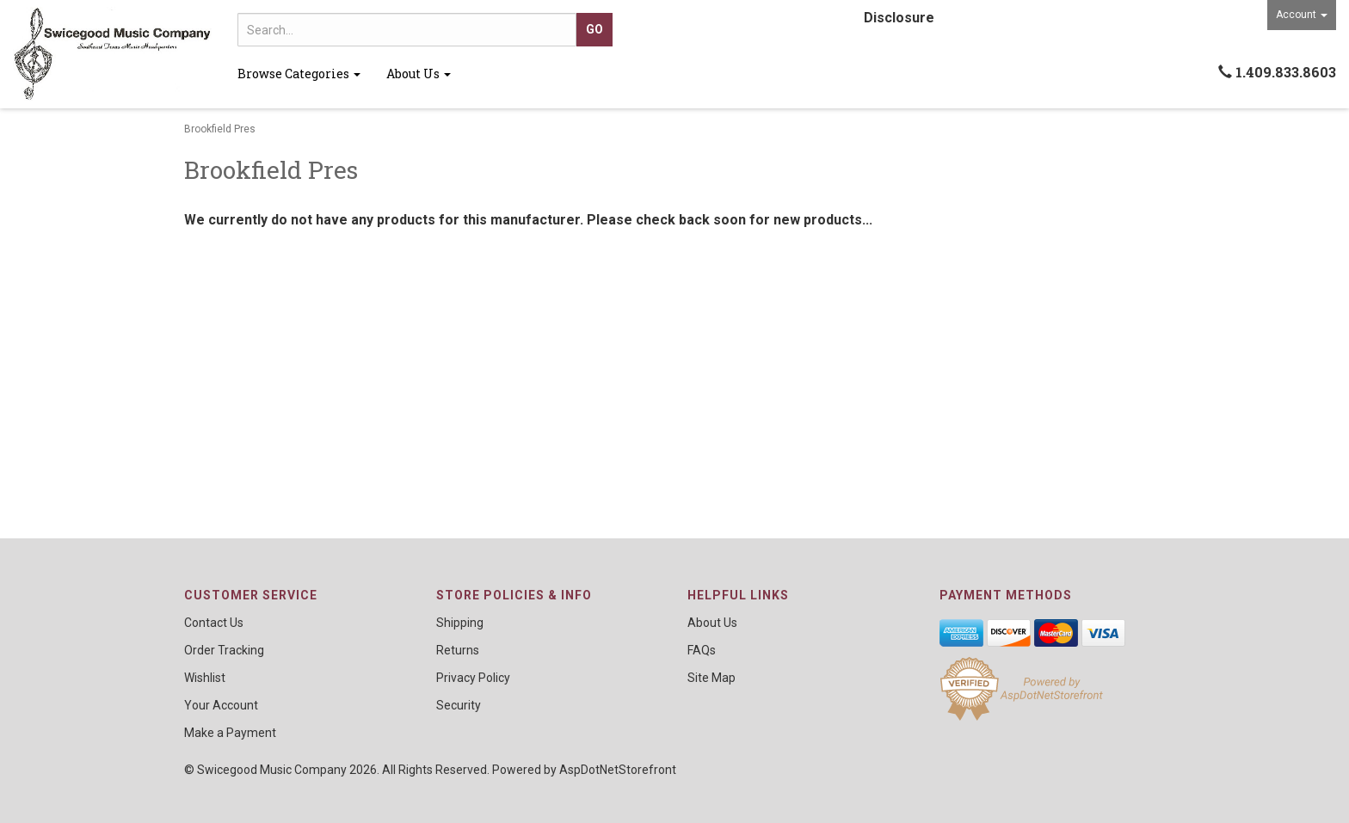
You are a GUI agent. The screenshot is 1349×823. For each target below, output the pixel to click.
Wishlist (204, 678)
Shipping (460, 623)
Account (1301, 15)
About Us (418, 73)
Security (458, 705)
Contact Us (213, 623)
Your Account (221, 705)
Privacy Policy (473, 678)
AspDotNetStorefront (617, 770)
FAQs (701, 650)
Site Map (711, 678)
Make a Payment (230, 733)
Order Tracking (224, 650)
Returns (457, 650)
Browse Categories (298, 73)
